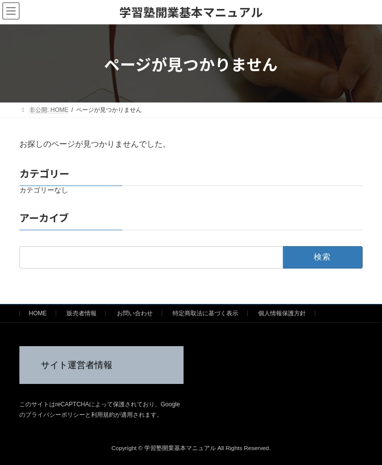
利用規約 (103, 414)
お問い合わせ (135, 313)
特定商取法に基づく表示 (205, 313)
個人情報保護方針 (282, 313)
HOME (38, 313)
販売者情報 (81, 313)
